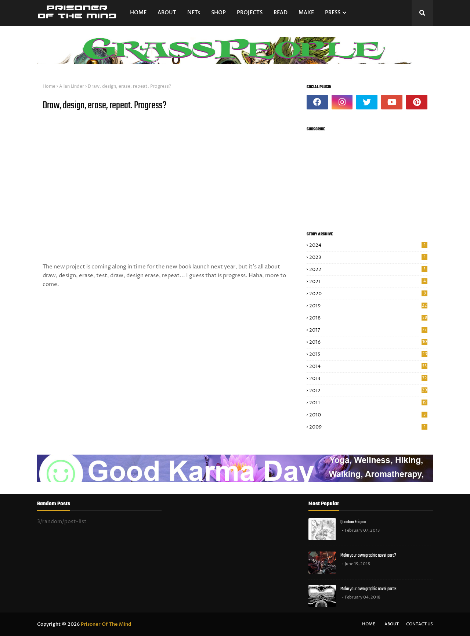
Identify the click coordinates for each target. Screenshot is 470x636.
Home (49, 86)
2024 (368, 245)
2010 (368, 415)
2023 (368, 257)
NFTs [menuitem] (193, 12)
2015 (368, 354)
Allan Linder (71, 86)
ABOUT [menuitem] (167, 12)
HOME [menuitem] (138, 12)
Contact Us (419, 624)
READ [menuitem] (281, 12)
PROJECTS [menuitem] (250, 12)
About (391, 624)
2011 (368, 403)
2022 (368, 269)
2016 (368, 342)
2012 (368, 390)
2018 (368, 318)
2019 (368, 306)
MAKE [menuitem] (306, 12)
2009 (368, 427)
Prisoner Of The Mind (106, 624)
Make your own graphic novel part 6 (368, 589)
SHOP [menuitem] (218, 12)
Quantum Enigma (353, 522)
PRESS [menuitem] (332, 12)
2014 (368, 366)
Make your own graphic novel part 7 (368, 555)
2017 (368, 330)
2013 (368, 378)
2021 (368, 281)
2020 (368, 293)
